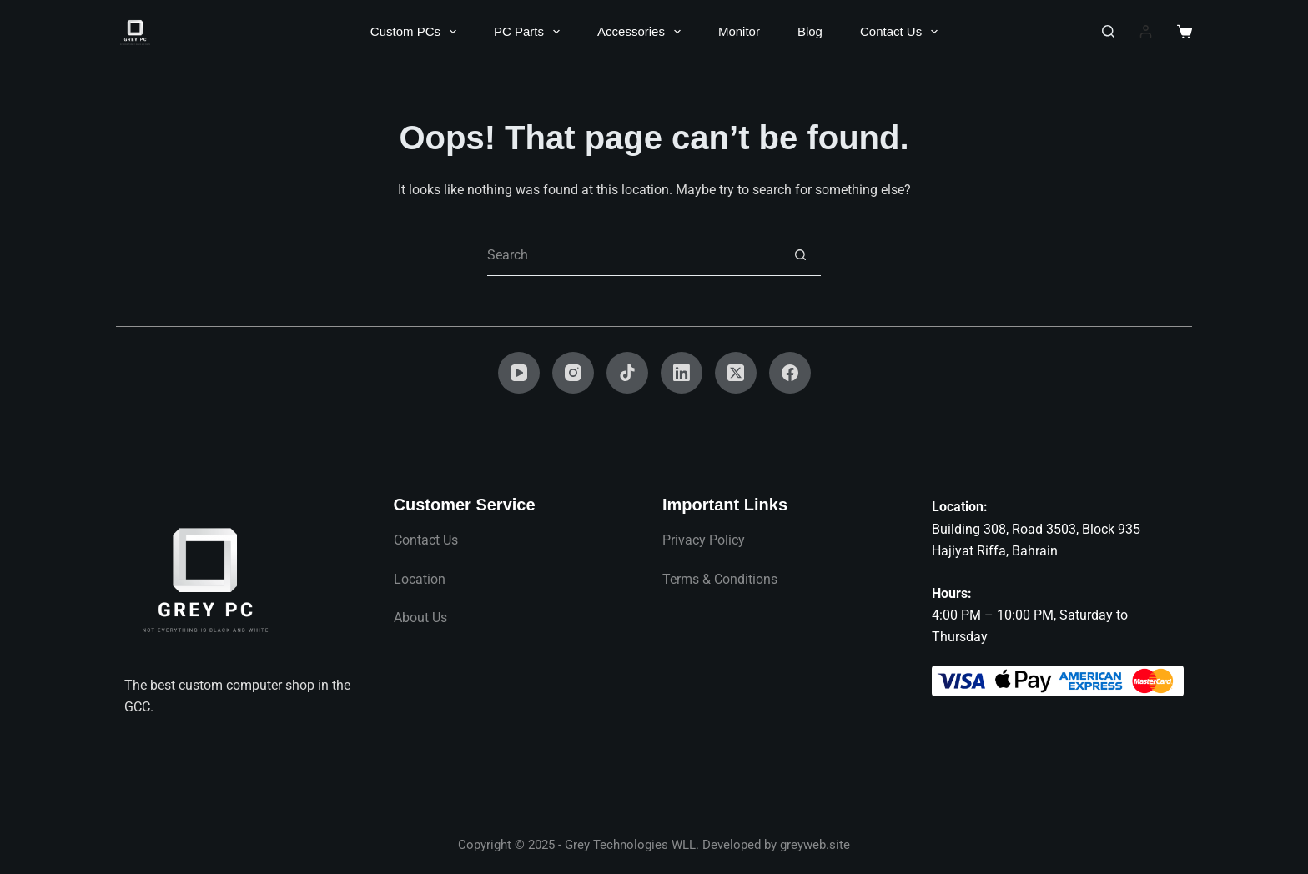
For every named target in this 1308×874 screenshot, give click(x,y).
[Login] (1145, 31)
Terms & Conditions (719, 579)
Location (419, 579)
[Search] (1108, 31)
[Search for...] (633, 255)
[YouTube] (519, 373)
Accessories (642, 32)
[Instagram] (573, 373)
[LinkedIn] (681, 373)
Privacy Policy (703, 540)
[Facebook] (790, 373)
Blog (810, 31)
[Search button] (800, 255)
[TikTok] (627, 373)
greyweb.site (815, 844)
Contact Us (902, 32)
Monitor (739, 31)
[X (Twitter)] (736, 373)
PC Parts (530, 32)
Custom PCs (416, 32)
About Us (420, 617)
